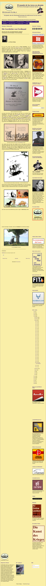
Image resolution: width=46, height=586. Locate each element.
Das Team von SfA (12, 23)
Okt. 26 (36, 328)
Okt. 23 (36, 332)
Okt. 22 (36, 334)
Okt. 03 (36, 361)
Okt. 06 (36, 357)
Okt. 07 (36, 355)
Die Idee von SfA (20, 23)
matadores (27, 116)
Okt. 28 (36, 325)
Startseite (4, 21)
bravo (29, 119)
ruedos (4, 78)
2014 (34, 376)
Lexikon (36, 21)
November (36, 318)
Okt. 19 (36, 338)
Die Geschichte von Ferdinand (14, 29)
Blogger (28, 583)
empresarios (5, 73)
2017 (34, 313)
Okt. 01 (36, 366)
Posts (33, 565)
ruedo (12, 117)
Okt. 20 (36, 337)
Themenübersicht (12, 21)
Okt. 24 (36, 331)
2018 (34, 311)
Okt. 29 (36, 324)
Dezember (36, 317)
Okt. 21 (36, 335)
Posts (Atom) (18, 261)
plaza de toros (15, 73)
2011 (34, 380)
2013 (34, 377)
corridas (4, 74)
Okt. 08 (36, 354)
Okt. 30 (36, 322)
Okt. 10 (36, 351)
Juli (35, 371)
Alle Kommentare (35, 567)
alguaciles (5, 117)
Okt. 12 (36, 348)
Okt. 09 (36, 352)
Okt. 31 (36, 321)
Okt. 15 (36, 344)
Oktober (35, 320)
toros (28, 73)
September (36, 368)
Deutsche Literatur (29, 21)
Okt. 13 (36, 347)
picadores (27, 115)
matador (10, 116)
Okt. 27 (36, 327)
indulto (14, 119)
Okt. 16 (36, 342)
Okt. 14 (36, 345)
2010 (34, 381)
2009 (34, 383)
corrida (4, 77)
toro (5, 72)
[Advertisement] (38, 228)
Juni (35, 372)
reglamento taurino (20, 118)
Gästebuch (5, 23)
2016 (34, 314)
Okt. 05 (36, 358)
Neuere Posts (5, 258)
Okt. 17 (36, 341)
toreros (26, 78)
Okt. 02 (36, 365)
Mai (35, 374)
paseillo (18, 114)
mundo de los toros (19, 47)
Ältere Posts (28, 258)
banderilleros (16, 115)
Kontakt (27, 23)
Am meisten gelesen (20, 21)
